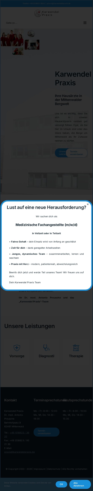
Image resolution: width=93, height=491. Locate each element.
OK (61, 484)
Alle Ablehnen (78, 484)
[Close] (88, 204)
